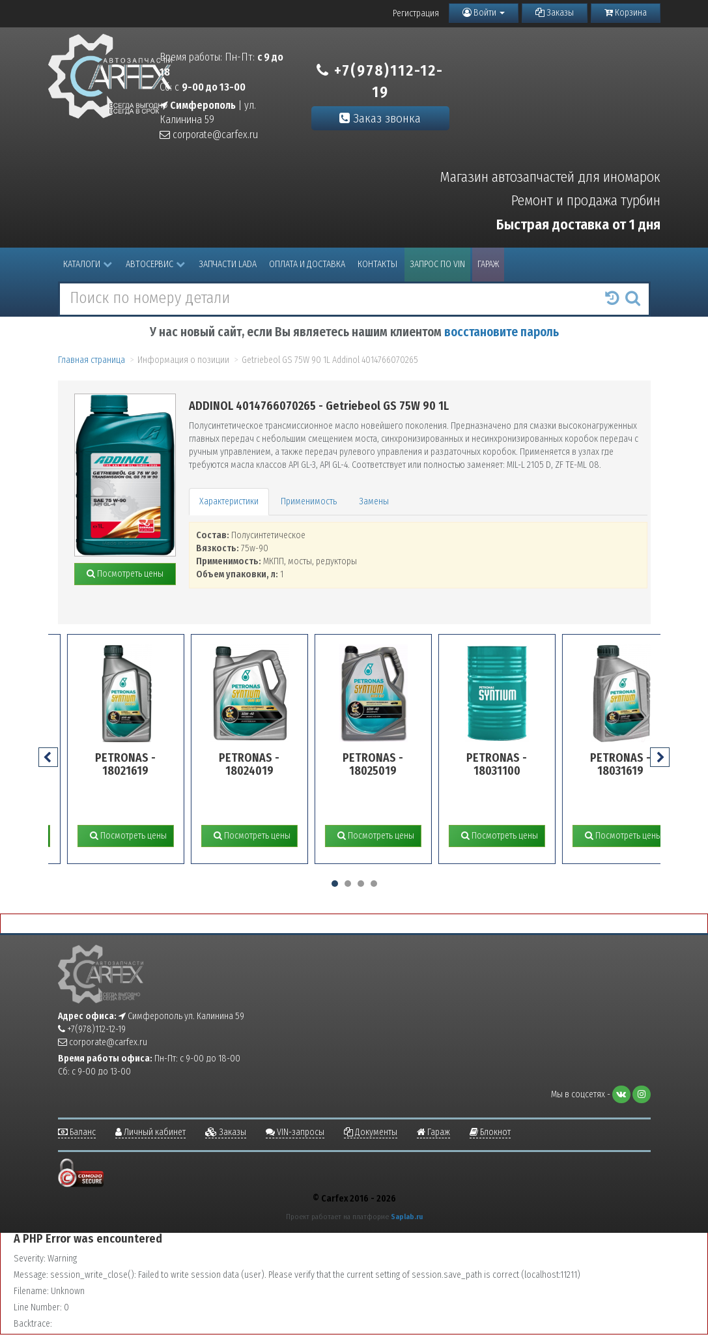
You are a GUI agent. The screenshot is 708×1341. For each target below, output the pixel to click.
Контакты (377, 264)
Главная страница (91, 360)
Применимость (309, 501)
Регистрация (416, 13)
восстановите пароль (501, 331)
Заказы (554, 12)
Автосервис (155, 264)
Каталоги (87, 264)
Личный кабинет (150, 1132)
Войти (483, 12)
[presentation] (48, 757)
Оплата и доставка (307, 264)
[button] (334, 883)
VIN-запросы (295, 1132)
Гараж (488, 264)
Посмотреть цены (125, 573)
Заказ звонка (380, 118)
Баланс (77, 1132)
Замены (374, 501)
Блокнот (490, 1132)
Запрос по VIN (437, 264)
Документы (370, 1132)
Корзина (625, 12)
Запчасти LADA (228, 264)
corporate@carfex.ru (209, 134)
